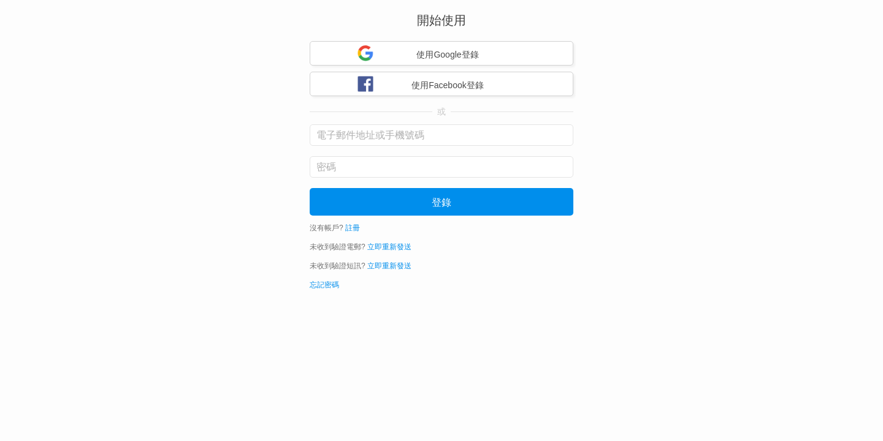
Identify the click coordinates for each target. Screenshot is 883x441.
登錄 (441, 202)
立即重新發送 (389, 247)
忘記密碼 (324, 285)
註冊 (352, 228)
